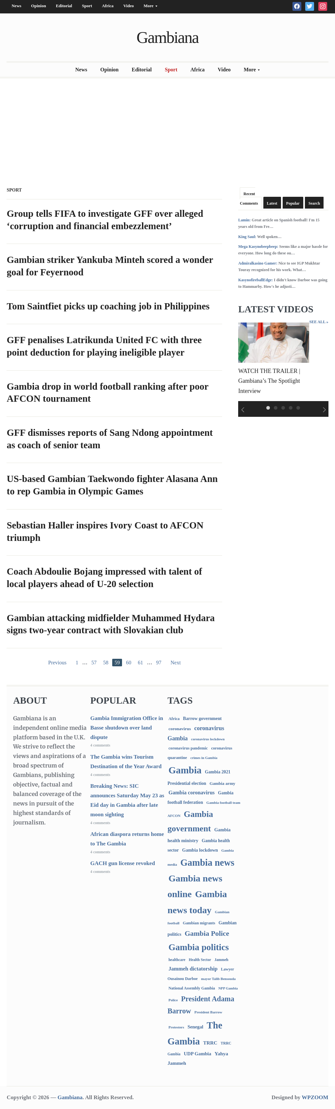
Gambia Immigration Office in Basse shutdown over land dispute (126, 727)
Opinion (38, 5)
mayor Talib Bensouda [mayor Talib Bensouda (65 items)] (218, 979)
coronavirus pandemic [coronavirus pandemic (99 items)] (188, 748)
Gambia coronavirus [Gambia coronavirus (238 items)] (191, 792)
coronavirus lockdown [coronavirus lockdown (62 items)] (207, 739)
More (148, 7)
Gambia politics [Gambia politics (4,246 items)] (198, 947)
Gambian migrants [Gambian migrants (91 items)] (199, 923)
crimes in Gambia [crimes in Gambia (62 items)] (203, 758)
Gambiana (167, 37)
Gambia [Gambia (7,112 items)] (185, 770)
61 (140, 662)
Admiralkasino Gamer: (257, 263)
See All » (318, 322)
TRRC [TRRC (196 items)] (210, 1042)
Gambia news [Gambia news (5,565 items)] (207, 863)
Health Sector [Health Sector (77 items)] (200, 960)
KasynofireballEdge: (255, 280)
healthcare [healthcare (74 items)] (176, 960)
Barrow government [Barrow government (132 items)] (202, 718)
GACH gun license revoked (122, 863)
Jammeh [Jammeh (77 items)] (221, 960)
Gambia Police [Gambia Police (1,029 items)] (207, 933)
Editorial (64, 5)
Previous (57, 662)
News (16, 5)
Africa (108, 5)
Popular (293, 203)
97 (158, 662)
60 (128, 662)
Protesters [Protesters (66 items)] (176, 1027)
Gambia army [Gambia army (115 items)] (222, 783)
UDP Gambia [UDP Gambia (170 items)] (197, 1053)
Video (128, 5)
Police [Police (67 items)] (173, 1000)
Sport (87, 5)
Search (314, 203)
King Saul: (247, 236)
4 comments (100, 745)
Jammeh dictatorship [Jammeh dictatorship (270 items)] (193, 969)
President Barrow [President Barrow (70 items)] (208, 1012)
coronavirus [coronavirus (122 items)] (179, 728)
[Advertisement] (167, 130)
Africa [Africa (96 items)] (174, 718)
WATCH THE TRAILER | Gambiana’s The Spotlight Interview (269, 381)
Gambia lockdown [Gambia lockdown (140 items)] (200, 850)
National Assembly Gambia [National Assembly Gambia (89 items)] (191, 988)
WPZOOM (315, 1097)
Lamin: (244, 220)
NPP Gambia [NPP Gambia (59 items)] (228, 988)
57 (94, 662)
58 (105, 662)
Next (175, 662)
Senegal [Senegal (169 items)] (195, 1026)
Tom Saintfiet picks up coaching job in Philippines (108, 306)
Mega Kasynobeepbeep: (258, 246)
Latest (272, 203)
